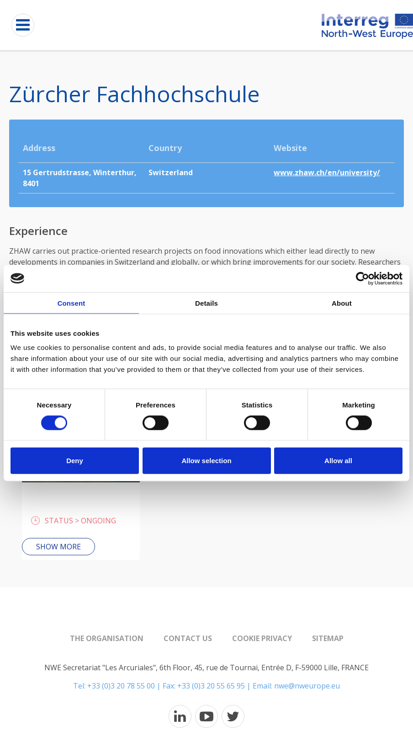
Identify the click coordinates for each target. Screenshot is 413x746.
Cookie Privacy (262, 638)
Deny (74, 460)
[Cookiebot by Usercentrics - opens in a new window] (362, 278)
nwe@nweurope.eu (307, 686)
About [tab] (342, 303)
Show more (58, 547)
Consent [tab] (71, 303)
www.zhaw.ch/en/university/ (327, 172)
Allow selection (206, 460)
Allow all (338, 460)
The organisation (106, 638)
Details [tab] (206, 303)
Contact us (188, 638)
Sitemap (328, 638)
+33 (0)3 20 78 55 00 (121, 686)
